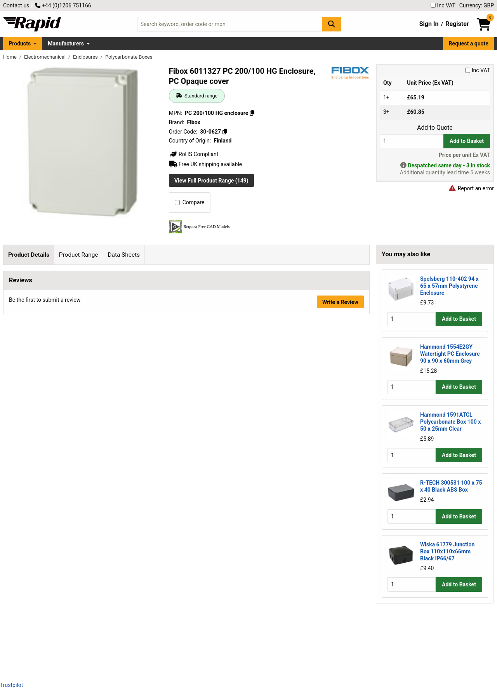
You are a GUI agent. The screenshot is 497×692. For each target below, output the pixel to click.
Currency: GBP (476, 5)
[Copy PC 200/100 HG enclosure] (252, 113)
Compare (190, 202)
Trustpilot (11, 685)
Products (20, 43)
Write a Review (340, 654)
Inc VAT (443, 5)
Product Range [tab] (78, 254)
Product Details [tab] (28, 254)
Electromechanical (45, 57)
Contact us (16, 5)
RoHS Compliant (194, 154)
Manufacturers (66, 43)
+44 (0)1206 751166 (63, 5)
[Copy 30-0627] (224, 131)
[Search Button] (331, 24)
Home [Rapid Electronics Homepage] (10, 57)
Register (457, 24)
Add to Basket (467, 141)
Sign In (429, 24)
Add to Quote (434, 128)
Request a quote (468, 43)
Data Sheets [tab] (124, 254)
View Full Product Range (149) (211, 180)
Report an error (471, 188)
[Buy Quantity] (411, 141)
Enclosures (86, 57)
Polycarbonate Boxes (129, 57)
